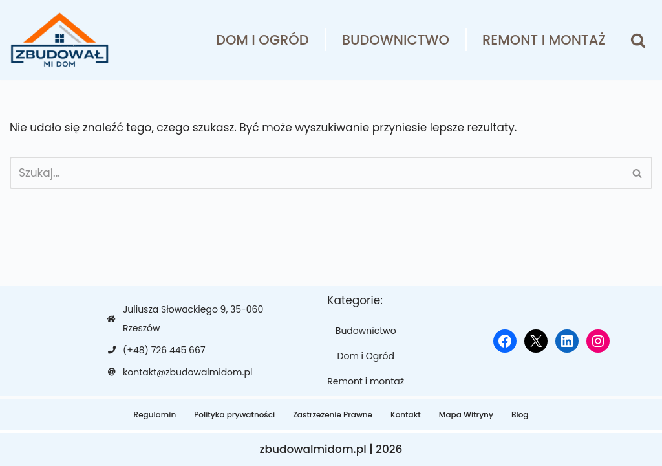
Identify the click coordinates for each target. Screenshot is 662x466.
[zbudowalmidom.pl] (59, 40)
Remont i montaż (544, 39)
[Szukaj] (638, 40)
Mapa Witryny (466, 414)
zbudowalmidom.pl (312, 449)
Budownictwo (395, 39)
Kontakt (405, 414)
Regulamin (155, 414)
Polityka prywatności (234, 414)
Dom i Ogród (262, 39)
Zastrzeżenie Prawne (332, 414)
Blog (520, 414)
